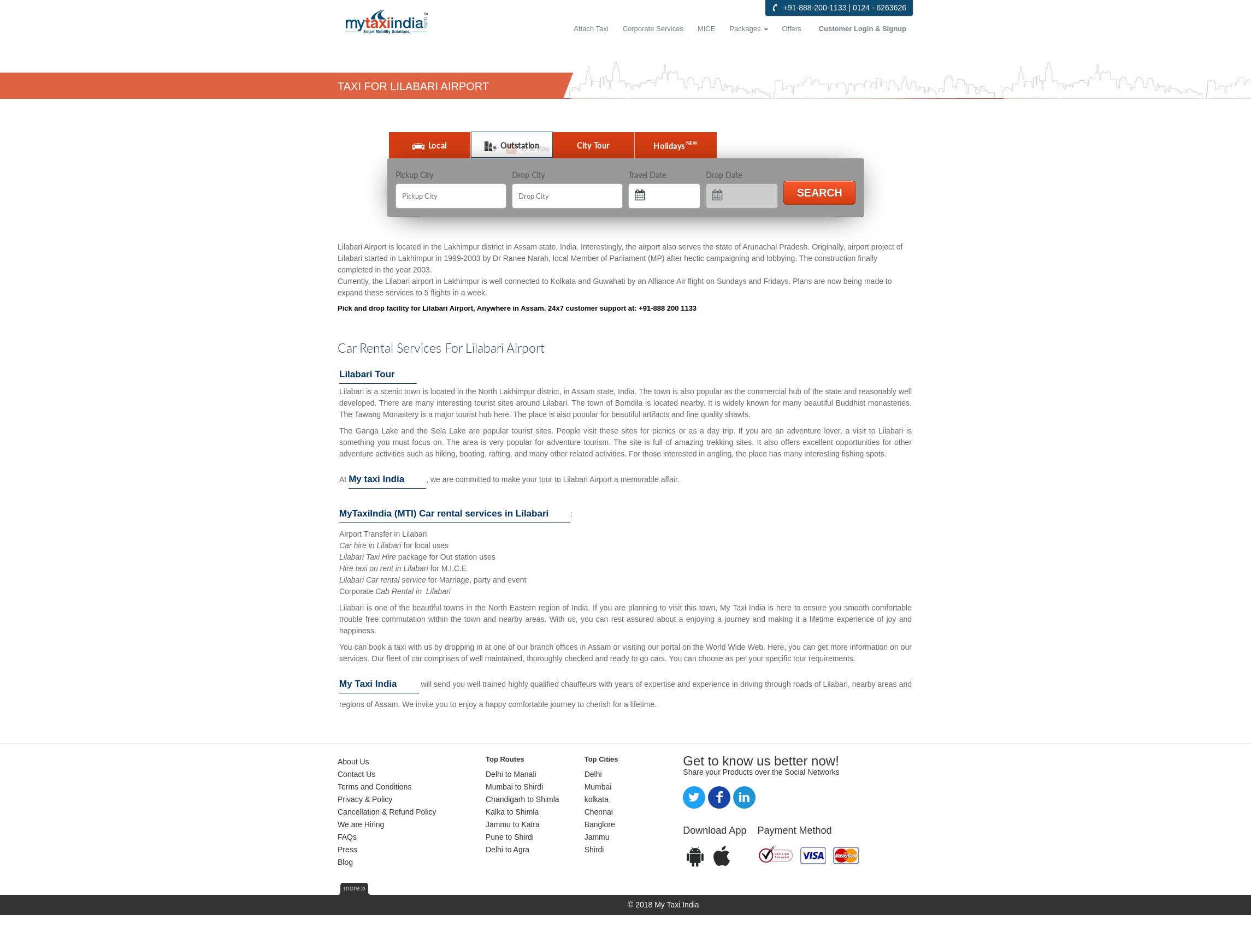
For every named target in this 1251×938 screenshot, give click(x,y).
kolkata (597, 799)
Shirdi (594, 849)
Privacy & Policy (365, 799)
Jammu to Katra (513, 824)
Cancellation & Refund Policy (387, 812)
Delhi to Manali (511, 774)
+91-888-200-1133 (815, 7)
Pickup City (414, 175)
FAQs (347, 837)
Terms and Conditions (374, 786)
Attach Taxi (591, 29)
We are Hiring (361, 824)
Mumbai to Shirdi (514, 786)
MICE (707, 29)
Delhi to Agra (507, 849)
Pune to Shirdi (510, 837)
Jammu (597, 837)
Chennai (599, 812)
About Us (353, 761)
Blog (345, 862)
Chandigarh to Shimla (522, 799)
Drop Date (724, 175)
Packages (744, 29)
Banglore (600, 824)
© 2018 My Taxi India (663, 904)
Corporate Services (653, 29)
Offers (791, 29)
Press (347, 849)
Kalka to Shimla (512, 812)
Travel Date (647, 175)
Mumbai (598, 786)
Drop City (528, 175)
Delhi (593, 774)
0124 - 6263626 (879, 7)
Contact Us (356, 774)
